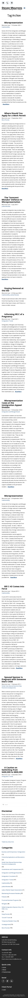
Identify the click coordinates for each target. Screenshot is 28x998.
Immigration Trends (7, 321)
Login (4, 989)
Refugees (4, 904)
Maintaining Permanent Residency (11, 893)
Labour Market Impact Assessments (12, 890)
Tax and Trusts (6, 917)
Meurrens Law (6, 995)
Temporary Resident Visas (9, 921)
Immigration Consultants (9, 876)
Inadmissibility (6, 27)
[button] (24, 8)
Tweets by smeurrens (8, 842)
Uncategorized (6, 924)
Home (4, 967)
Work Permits (5, 120)
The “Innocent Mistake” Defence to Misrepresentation (12, 199)
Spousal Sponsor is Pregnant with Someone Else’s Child (14, 679)
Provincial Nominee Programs (10, 900)
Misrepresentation (13, 22)
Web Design (13, 995)
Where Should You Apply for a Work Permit (14, 114)
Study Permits (5, 914)
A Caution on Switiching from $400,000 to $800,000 (12, 769)
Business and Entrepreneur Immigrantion (13, 852)
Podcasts (4, 897)
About (4, 969)
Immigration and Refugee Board (11, 412)
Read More (6, 104)
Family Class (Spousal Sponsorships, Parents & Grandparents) (12, 863)
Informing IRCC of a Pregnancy (13, 315)
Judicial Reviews (6, 206)
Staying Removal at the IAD (13, 289)
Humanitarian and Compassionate (11, 869)
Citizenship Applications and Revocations (13, 857)
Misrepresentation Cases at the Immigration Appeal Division (12, 404)
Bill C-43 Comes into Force (13, 587)
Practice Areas (6, 972)
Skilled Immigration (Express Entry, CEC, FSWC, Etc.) (13, 908)
